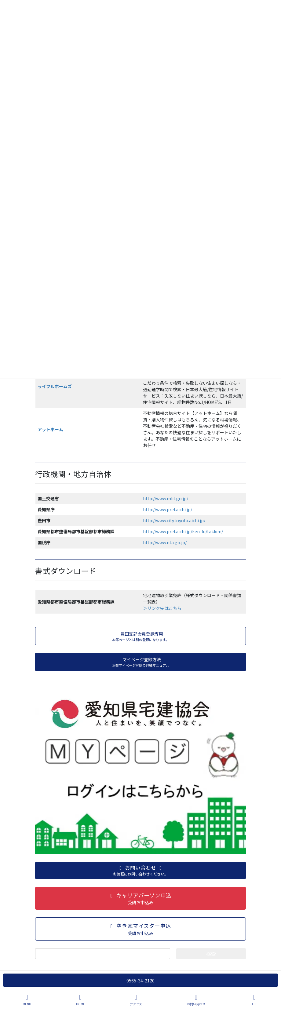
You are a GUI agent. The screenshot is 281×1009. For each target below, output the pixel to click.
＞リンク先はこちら (162, 608)
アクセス (136, 1000)
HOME (80, 1000)
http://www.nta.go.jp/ (165, 542)
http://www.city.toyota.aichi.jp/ (174, 520)
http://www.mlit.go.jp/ (165, 498)
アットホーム (50, 429)
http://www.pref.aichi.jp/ (167, 509)
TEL (254, 1000)
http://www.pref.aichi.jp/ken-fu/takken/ (183, 531)
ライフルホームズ (55, 386)
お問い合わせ (196, 1000)
